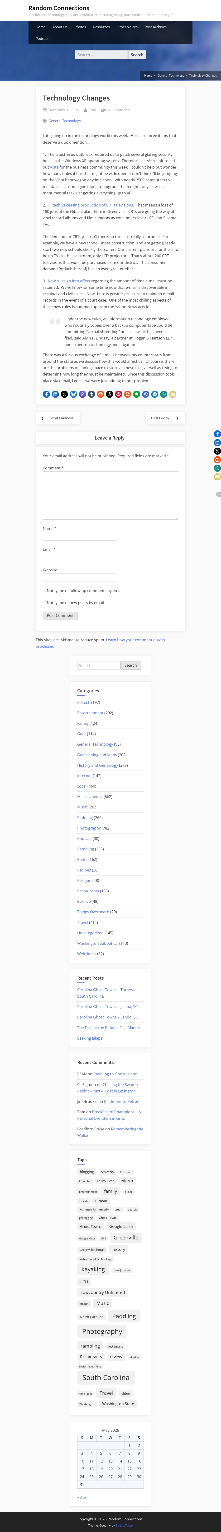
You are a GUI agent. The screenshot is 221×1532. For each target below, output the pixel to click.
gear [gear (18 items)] (118, 1210)
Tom (92, 109)
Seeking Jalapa (90, 1038)
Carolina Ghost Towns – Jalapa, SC (107, 1006)
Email (49, 549)
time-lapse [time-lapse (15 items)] (85, 1394)
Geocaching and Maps (97, 755)
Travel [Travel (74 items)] (106, 1393)
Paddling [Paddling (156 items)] (124, 1316)
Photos (80, 26)
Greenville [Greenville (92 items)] (126, 1237)
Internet (84, 776)
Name (50, 529)
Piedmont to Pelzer (121, 1101)
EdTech (83, 702)
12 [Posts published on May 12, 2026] (101, 1461)
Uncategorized (90, 933)
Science (84, 901)
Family (83, 723)
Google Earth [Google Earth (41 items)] (121, 1226)
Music (82, 807)
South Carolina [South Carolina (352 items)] (106, 1377)
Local (81, 786)
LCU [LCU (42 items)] (84, 1282)
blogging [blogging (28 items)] (87, 1172)
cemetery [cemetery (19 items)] (107, 1172)
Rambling (85, 849)
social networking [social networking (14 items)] (90, 1366)
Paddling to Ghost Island (115, 1074)
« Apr (81, 1497)
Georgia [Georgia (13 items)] (132, 1210)
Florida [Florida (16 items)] (83, 1201)
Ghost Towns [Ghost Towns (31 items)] (90, 1226)
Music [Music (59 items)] (102, 1303)
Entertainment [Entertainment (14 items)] (88, 1192)
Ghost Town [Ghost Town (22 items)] (107, 1218)
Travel (82, 922)
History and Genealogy (97, 765)
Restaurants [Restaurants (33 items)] (91, 1357)
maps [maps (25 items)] (84, 1304)
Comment (53, 468)
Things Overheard (93, 912)
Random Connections (59, 8)
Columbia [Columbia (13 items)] (85, 1181)
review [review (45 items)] (116, 1357)
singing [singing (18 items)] (134, 1357)
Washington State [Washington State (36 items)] (118, 1404)
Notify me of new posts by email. (76, 602)
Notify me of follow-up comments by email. (85, 590)
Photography (89, 828)
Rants (82, 859)
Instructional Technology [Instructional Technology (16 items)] (95, 1259)
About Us (60, 26)
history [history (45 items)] (118, 1249)
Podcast (42, 38)
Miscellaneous (90, 796)
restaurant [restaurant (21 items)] (115, 1346)
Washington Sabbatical (97, 943)
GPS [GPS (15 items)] (103, 1238)
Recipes (84, 870)
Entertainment (90, 713)
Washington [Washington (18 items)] (87, 1404)
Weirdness (86, 954)
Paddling (85, 818)
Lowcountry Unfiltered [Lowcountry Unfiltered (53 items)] (103, 1292)
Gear (81, 734)
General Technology (64, 120)
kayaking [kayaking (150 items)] (93, 1269)
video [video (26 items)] (125, 1393)
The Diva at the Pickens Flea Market (108, 1028)
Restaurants (88, 891)
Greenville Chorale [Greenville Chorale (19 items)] (92, 1250)
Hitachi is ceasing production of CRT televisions (91, 205)
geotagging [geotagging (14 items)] (86, 1218)
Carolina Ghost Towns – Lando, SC (107, 1017)
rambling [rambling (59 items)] (90, 1346)
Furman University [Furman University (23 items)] (94, 1209)
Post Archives (156, 26)
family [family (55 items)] (110, 1191)
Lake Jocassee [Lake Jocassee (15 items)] (122, 1270)
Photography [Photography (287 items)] (102, 1331)
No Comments (118, 110)
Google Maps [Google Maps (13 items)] (87, 1238)
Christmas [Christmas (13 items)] (126, 1172)
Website (50, 570)
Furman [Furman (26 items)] (101, 1201)
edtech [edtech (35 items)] (127, 1180)
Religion (84, 880)
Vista (54, 167)
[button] (46, 394)
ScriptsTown (124, 1525)
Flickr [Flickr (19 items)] (128, 1192)
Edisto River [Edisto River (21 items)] (105, 1181)
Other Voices (127, 26)
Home (41, 26)
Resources (101, 26)
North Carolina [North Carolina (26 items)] (91, 1317)
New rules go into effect (69, 281)
